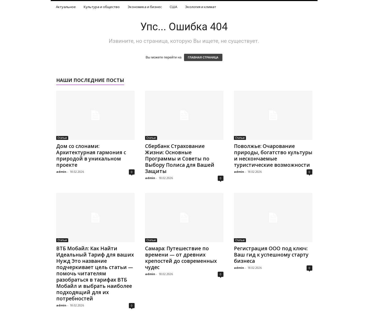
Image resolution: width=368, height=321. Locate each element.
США (173, 6)
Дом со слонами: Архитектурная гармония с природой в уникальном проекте (91, 155)
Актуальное (66, 6)
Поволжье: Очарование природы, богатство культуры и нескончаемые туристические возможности (273, 155)
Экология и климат (200, 6)
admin (61, 172)
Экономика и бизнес (145, 6)
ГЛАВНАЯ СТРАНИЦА (203, 57)
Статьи (62, 138)
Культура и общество (102, 6)
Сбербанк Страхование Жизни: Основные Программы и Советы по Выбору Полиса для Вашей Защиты (179, 159)
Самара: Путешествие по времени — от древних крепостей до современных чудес (181, 258)
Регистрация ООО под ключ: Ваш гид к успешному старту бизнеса (271, 254)
